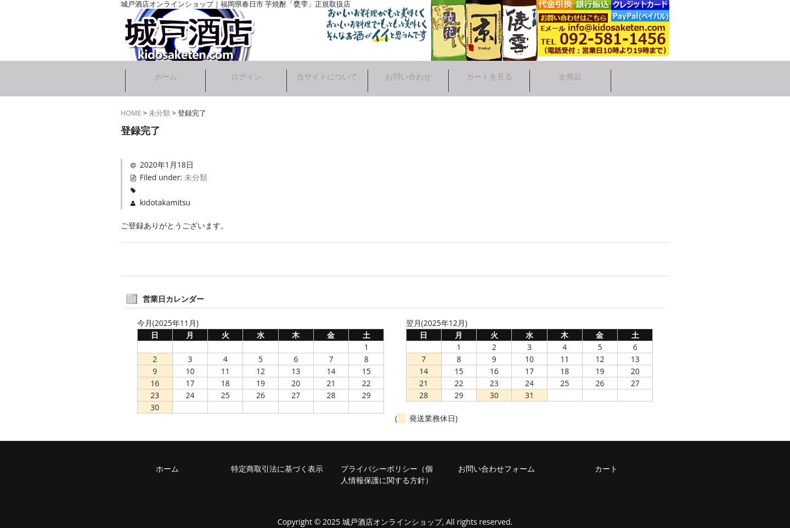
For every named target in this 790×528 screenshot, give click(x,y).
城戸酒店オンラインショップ (392, 517)
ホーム (161, 72)
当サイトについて (326, 76)
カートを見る (491, 72)
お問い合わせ (409, 72)
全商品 (573, 72)
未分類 (159, 108)
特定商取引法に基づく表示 (277, 463)
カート (606, 463)
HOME (131, 108)
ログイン (244, 72)
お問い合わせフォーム (496, 463)
